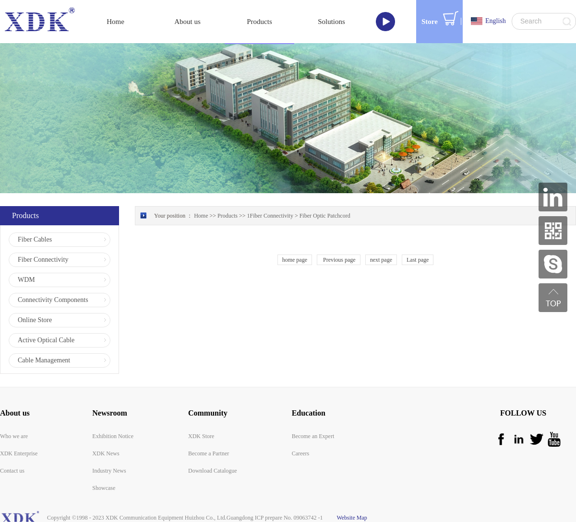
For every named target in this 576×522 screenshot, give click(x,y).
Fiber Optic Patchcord (325, 215)
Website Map (350, 517)
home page (294, 259)
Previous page (339, 259)
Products (227, 215)
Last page (418, 259)
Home (115, 21)
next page (381, 259)
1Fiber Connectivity (270, 215)
